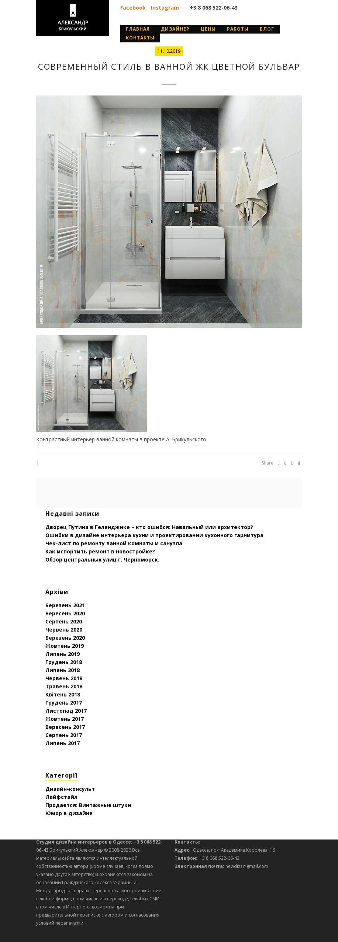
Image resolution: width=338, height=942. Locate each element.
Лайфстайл (61, 796)
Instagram (165, 7)
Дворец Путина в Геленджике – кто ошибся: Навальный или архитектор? (149, 527)
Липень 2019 (62, 653)
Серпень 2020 (63, 621)
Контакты (140, 38)
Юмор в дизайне (69, 813)
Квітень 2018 (62, 694)
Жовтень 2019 (64, 645)
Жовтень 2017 (64, 718)
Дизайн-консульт (70, 788)
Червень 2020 (63, 629)
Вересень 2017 (65, 726)
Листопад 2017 (66, 710)
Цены (208, 29)
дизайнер (175, 29)
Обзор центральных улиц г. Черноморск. (102, 559)
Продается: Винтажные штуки (88, 805)
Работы (238, 29)
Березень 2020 (65, 637)
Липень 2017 (62, 743)
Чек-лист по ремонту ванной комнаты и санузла (113, 543)
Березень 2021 (65, 605)
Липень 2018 (62, 670)
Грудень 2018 (63, 661)
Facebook (133, 7)
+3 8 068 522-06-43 (214, 7)
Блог (267, 29)
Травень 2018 (63, 686)
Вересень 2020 (65, 613)
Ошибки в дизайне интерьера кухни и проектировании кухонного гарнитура (154, 535)
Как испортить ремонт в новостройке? (100, 551)
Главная (138, 29)
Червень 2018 (63, 678)
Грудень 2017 (63, 702)
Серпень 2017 (63, 734)
